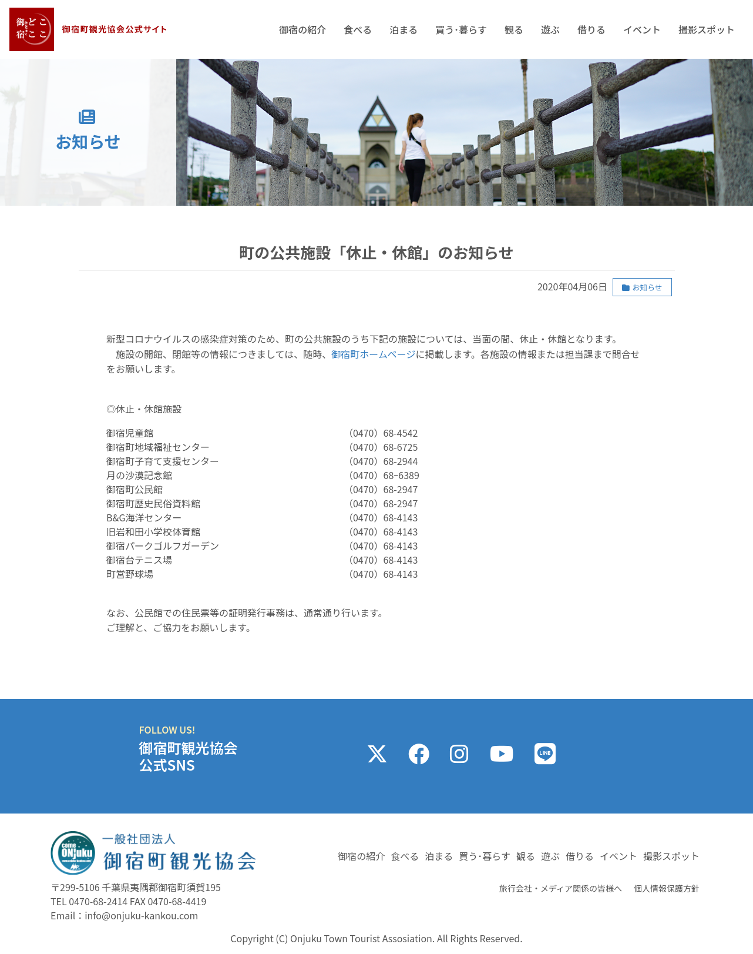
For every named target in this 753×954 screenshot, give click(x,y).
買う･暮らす (461, 29)
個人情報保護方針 (667, 888)
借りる (591, 29)
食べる (358, 29)
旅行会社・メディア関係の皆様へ (560, 888)
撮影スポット (706, 29)
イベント (642, 29)
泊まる (403, 29)
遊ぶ (550, 29)
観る (514, 29)
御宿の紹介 (302, 29)
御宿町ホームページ (373, 354)
